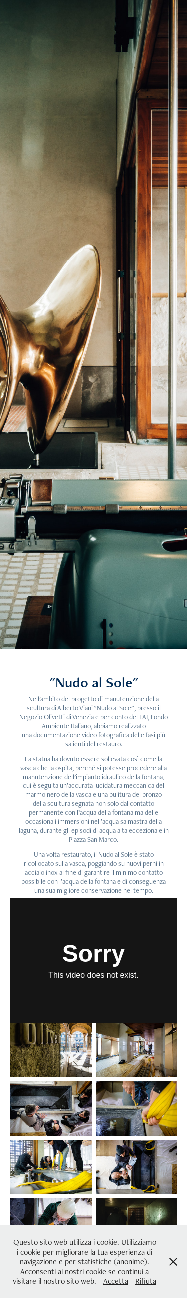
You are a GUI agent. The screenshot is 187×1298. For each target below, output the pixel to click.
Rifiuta (145, 1281)
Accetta (115, 1281)
